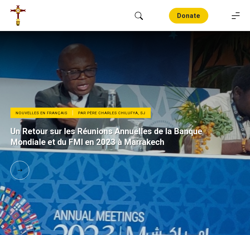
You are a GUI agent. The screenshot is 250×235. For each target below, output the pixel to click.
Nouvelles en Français (41, 113)
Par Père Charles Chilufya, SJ (112, 113)
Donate (188, 16)
